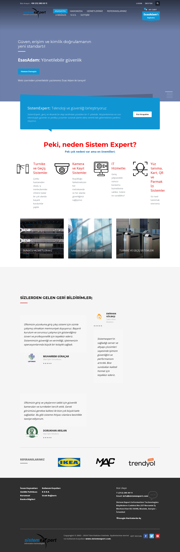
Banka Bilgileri (27, 499)
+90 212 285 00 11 (39, 3)
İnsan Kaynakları (29, 488)
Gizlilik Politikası (28, 491)
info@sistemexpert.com (135, 496)
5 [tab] (169, 97)
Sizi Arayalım (142, 114)
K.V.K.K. (46, 491)
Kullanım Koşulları (51, 488)
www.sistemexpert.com (98, 538)
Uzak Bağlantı (49, 495)
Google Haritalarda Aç (128, 518)
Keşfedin (151, 16)
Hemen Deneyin (28, 71)
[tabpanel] (90, 51)
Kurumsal (25, 495)
